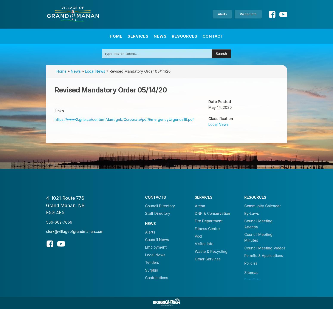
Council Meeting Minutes (258, 237)
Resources (184, 36)
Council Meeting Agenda (258, 224)
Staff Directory (157, 213)
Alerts (222, 14)
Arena (200, 206)
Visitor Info (248, 14)
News (160, 36)
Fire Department (209, 221)
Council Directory (160, 206)
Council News (157, 240)
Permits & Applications (263, 256)
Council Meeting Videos (264, 248)
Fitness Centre (207, 229)
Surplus (151, 270)
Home (116, 36)
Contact (213, 36)
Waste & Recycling (211, 251)
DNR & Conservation (212, 213)
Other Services (208, 259)
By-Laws (251, 213)
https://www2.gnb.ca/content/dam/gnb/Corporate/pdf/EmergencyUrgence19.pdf (124, 119)
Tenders (152, 262)
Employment (156, 247)
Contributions (156, 278)
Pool (198, 236)
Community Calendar (262, 206)
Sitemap (251, 273)
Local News (95, 71)
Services (138, 36)
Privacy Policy (252, 279)
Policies (250, 263)
